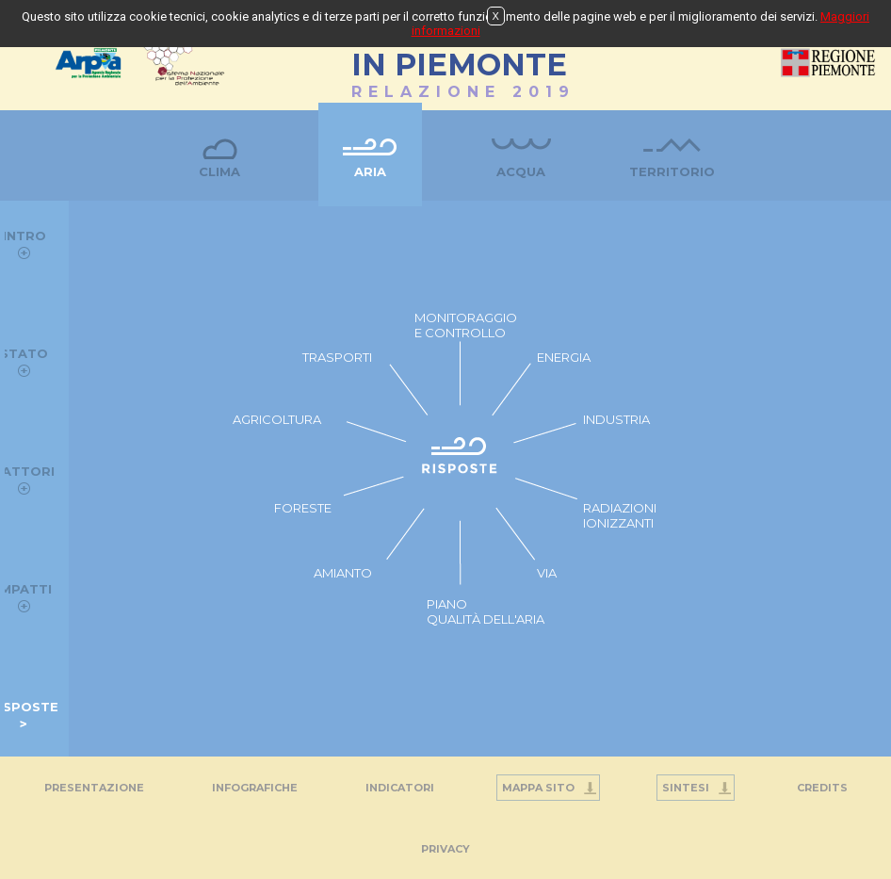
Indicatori (399, 787)
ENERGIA (564, 357)
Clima (219, 171)
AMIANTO (343, 572)
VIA (547, 572)
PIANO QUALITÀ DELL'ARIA (485, 611)
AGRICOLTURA (277, 419)
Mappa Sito (538, 787)
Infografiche (255, 787)
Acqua (520, 171)
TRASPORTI (337, 357)
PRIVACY (445, 848)
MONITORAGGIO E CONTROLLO (465, 325)
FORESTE (303, 507)
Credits (822, 787)
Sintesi (685, 787)
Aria (370, 171)
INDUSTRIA (616, 419)
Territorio (672, 171)
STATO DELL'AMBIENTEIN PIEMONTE (458, 55)
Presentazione (94, 787)
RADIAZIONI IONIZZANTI (619, 515)
